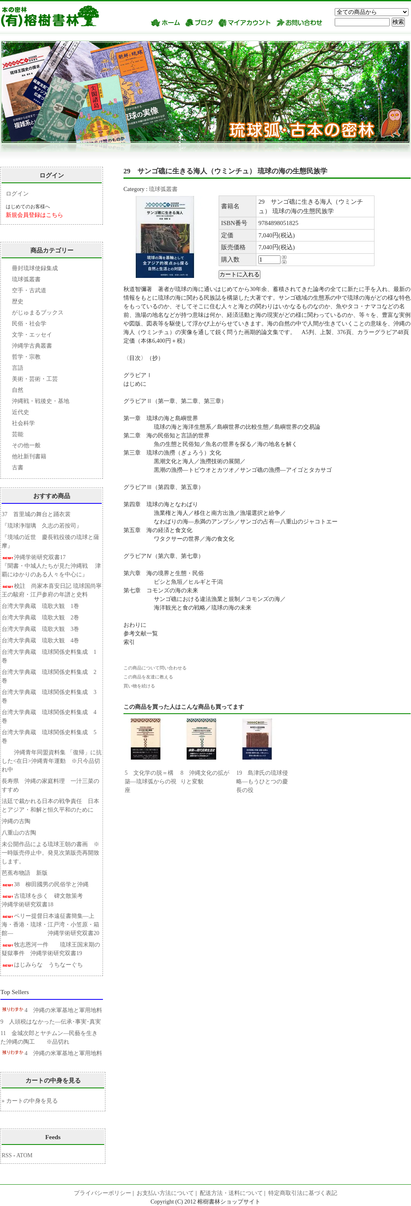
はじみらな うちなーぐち (42, 965)
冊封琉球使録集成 (35, 268)
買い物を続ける (139, 685)
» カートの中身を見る (30, 1101)
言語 (17, 368)
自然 (17, 390)
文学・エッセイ (32, 335)
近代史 (20, 412)
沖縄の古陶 (16, 821)
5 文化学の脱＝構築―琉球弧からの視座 (150, 781)
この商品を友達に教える (148, 676)
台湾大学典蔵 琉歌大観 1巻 (40, 606)
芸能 (17, 434)
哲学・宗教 (26, 357)
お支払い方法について (165, 1193)
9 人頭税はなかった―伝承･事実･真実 (50, 1022)
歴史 (17, 301)
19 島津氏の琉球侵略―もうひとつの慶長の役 (262, 781)
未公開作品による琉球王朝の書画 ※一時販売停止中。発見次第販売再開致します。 (50, 853)
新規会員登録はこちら (34, 215)
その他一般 (26, 445)
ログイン (17, 194)
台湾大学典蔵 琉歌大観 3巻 (40, 629)
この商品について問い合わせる (155, 667)
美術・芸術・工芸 (35, 379)
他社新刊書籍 (29, 456)
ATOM (24, 1155)
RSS (7, 1155)
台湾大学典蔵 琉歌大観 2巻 (40, 617)
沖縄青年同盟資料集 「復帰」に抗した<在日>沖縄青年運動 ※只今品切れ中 (52, 761)
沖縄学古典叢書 (32, 346)
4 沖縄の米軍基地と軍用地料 (51, 1010)
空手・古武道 (29, 290)
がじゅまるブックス (38, 312)
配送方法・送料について (231, 1193)
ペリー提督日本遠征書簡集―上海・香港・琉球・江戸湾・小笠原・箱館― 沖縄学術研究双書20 (50, 924)
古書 (17, 467)
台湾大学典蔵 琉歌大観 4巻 (40, 640)
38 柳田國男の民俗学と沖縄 (45, 884)
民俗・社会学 (29, 324)
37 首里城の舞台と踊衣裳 (36, 514)
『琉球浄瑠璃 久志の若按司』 (42, 526)
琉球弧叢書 (163, 189)
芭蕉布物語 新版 (31, 873)
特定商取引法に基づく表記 (302, 1193)
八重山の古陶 (22, 833)
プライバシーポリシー (102, 1193)
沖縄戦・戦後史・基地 (40, 401)
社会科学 (23, 423)
